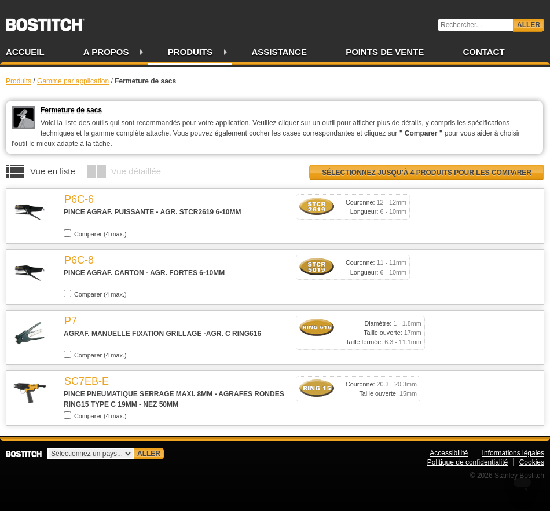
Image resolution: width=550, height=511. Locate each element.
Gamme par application (73, 81)
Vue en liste (52, 171)
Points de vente (385, 52)
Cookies (531, 462)
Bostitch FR (45, 20)
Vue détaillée (136, 171)
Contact (483, 52)
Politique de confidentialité (467, 462)
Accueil (25, 52)
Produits (190, 52)
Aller (528, 25)
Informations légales (513, 453)
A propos (106, 52)
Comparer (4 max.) (95, 233)
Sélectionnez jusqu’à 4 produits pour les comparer (426, 173)
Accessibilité (449, 453)
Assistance (279, 52)
